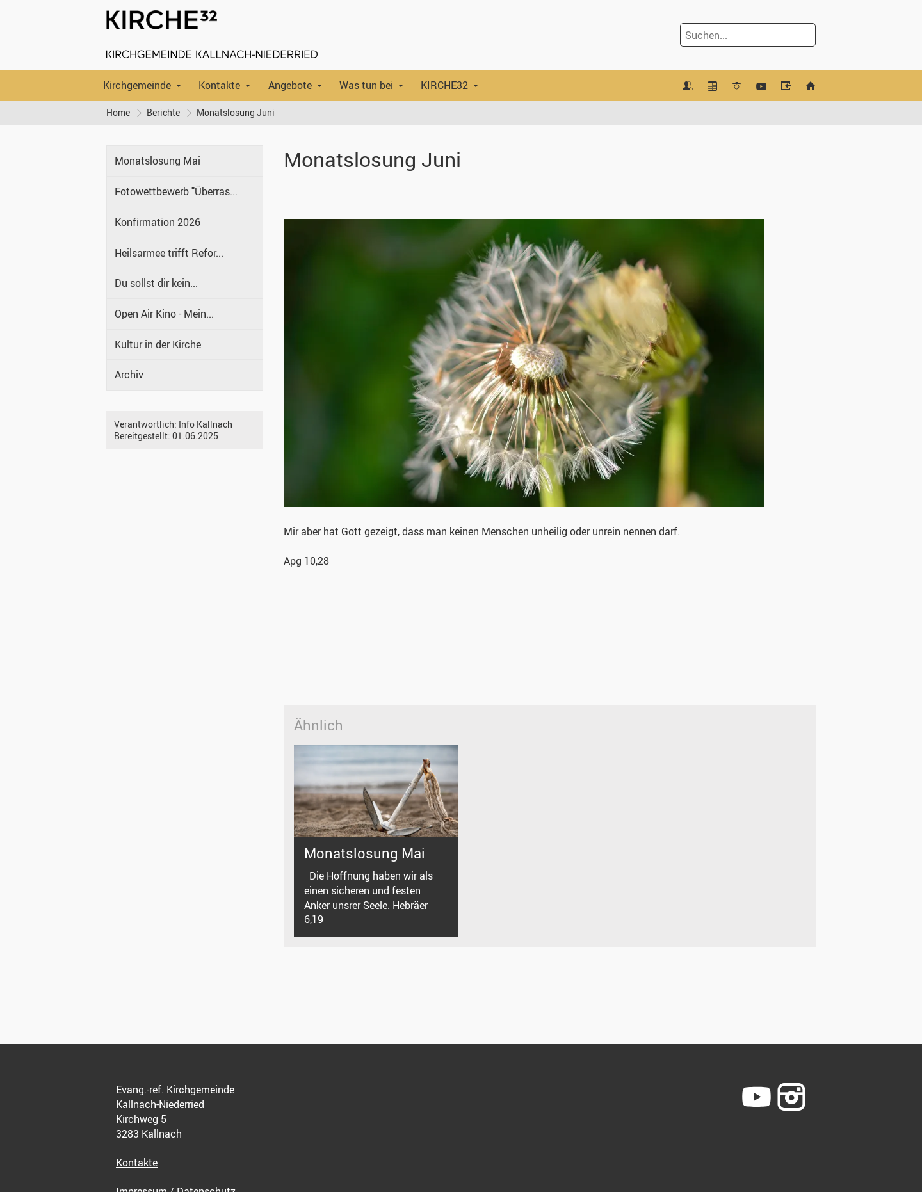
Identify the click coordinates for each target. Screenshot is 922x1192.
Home (118, 112)
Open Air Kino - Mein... (164, 314)
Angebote (290, 85)
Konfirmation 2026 (157, 222)
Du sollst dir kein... (156, 283)
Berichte (163, 112)
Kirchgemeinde (137, 85)
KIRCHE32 (444, 85)
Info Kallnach (205, 424)
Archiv (129, 374)
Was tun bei (366, 85)
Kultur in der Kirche (158, 344)
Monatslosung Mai (157, 161)
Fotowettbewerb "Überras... (176, 191)
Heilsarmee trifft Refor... (169, 253)
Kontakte (219, 85)
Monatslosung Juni (236, 112)
